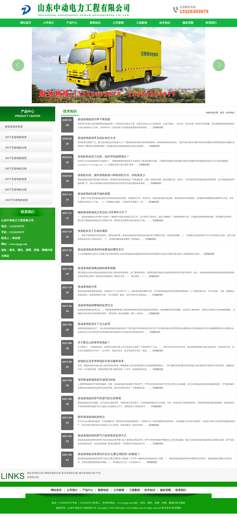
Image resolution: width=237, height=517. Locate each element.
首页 (222, 112)
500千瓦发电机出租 (16, 168)
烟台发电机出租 (35, 473)
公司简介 (48, 22)
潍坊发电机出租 (87, 473)
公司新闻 (118, 22)
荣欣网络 (176, 508)
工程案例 (141, 22)
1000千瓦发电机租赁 (16, 200)
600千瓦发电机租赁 (16, 179)
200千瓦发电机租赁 (16, 137)
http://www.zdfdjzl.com (131, 508)
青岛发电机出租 (69, 473)
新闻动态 (95, 22)
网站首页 (56, 490)
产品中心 (72, 22)
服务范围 (187, 22)
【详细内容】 (158, 127)
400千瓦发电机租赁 (16, 158)
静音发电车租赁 (14, 126)
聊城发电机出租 (52, 473)
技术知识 (164, 22)
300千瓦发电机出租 (16, 147)
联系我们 (211, 22)
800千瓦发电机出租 (16, 189)
